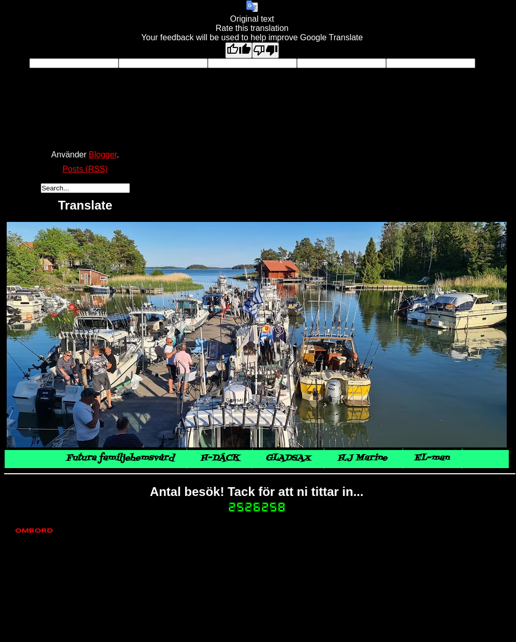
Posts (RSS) (85, 169)
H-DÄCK (220, 458)
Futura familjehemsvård (120, 458)
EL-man (431, 458)
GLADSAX (288, 458)
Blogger (102, 154)
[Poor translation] (265, 50)
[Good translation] (238, 50)
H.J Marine (364, 458)
